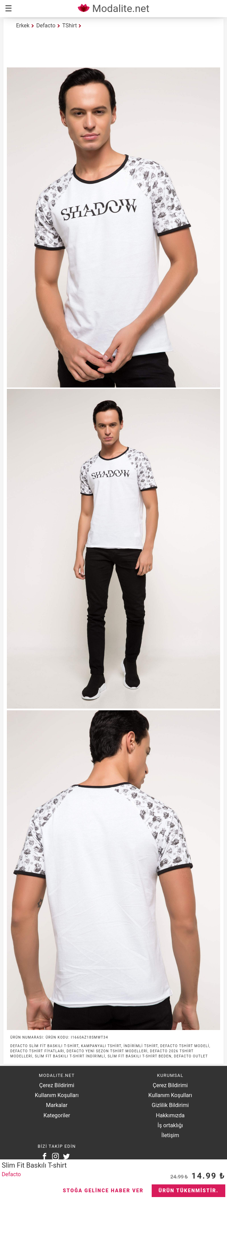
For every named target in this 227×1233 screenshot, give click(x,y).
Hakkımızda (170, 1115)
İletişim (170, 1135)
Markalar (56, 1105)
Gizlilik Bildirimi (170, 1105)
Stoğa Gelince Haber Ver (103, 1191)
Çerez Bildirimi (56, 1085)
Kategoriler (56, 1115)
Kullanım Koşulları (57, 1095)
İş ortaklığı (170, 1125)
